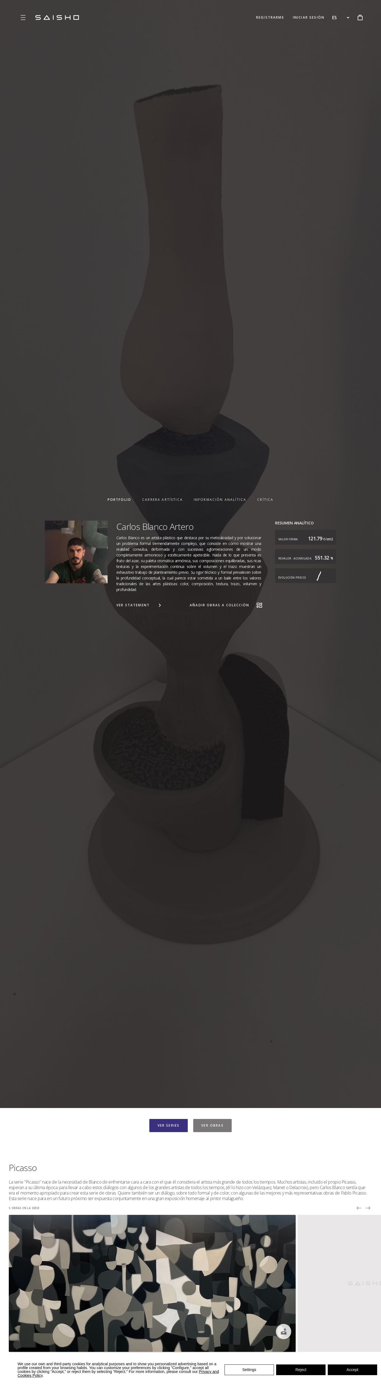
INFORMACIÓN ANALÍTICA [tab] (220, 499)
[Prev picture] (359, 1208)
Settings (249, 1369)
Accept (352, 1369)
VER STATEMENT (139, 605)
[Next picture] (367, 1208)
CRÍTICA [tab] (265, 499)
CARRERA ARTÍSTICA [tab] (162, 499)
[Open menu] (23, 17)
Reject (300, 1369)
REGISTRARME (270, 17)
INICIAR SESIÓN (308, 17)
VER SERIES (169, 1125)
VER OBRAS (212, 1125)
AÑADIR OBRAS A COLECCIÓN (226, 605)
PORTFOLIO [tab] (119, 499)
